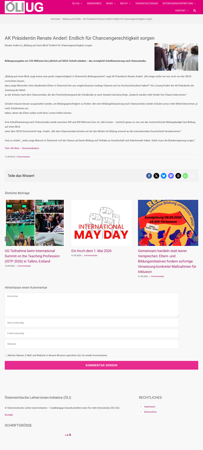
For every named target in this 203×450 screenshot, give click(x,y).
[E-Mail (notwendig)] (92, 333)
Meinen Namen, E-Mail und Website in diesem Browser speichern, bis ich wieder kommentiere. (58, 355)
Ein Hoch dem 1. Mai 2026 (91, 251)
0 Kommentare (23, 157)
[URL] (92, 343)
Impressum (149, 406)
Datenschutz (150, 412)
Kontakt (9, 414)
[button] (7, 239)
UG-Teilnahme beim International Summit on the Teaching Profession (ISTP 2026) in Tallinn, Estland (32, 256)
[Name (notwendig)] (92, 322)
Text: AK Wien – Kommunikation (22, 148)
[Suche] (194, 10)
